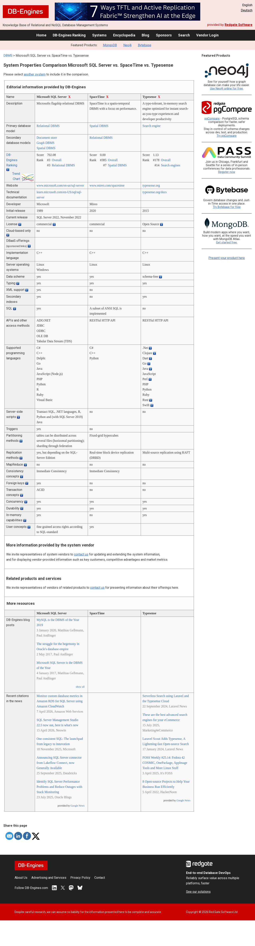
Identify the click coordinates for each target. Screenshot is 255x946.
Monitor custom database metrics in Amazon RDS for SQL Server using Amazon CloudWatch (60, 701)
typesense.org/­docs (154, 192)
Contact (99, 878)
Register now (226, 172)
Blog (145, 35)
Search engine (151, 126)
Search (184, 35)
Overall (56, 160)
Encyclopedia (124, 35)
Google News (78, 805)
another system (35, 74)
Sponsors (164, 35)
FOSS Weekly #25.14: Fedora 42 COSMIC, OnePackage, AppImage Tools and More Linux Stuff (164, 763)
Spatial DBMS (99, 126)
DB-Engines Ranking (69, 35)
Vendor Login (207, 35)
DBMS (7, 55)
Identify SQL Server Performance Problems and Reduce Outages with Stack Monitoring (59, 787)
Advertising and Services (48, 878)
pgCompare (212, 118)
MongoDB (110, 45)
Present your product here (226, 258)
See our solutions (198, 892)
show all (80, 686)
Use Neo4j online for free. (226, 88)
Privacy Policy (80, 878)
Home (41, 35)
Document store (47, 137)
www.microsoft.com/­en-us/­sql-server (60, 185)
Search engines (170, 165)
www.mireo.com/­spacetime (107, 185)
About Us (21, 878)
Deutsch (246, 10)
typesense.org (151, 185)
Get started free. (226, 242)
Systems (99, 35)
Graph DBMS (45, 143)
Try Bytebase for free (227, 207)
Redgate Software (238, 25)
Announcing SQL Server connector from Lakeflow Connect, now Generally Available (59, 763)
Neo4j (127, 45)
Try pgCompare (227, 136)
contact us (81, 554)
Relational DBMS (48, 126)
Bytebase (144, 45)
